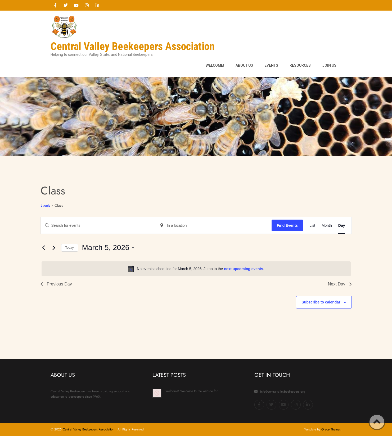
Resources (300, 65)
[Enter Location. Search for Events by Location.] (214, 225)
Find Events (287, 225)
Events (271, 65)
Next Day (340, 284)
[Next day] (54, 247)
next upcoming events (243, 269)
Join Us (329, 65)
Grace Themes (331, 429)
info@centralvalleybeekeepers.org (282, 391)
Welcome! (215, 65)
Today (69, 247)
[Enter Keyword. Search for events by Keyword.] (98, 225)
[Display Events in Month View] (327, 225)
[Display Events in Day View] (341, 225)
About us (244, 65)
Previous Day (56, 284)
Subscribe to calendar (320, 302)
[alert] (196, 268)
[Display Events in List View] (312, 225)
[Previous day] (43, 247)
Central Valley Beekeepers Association (89, 429)
